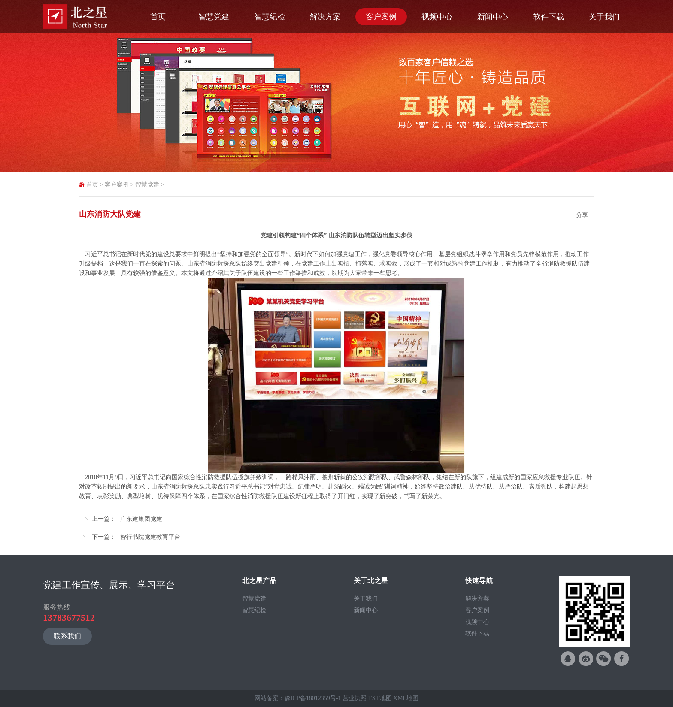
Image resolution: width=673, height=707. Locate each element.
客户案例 (381, 16)
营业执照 (355, 698)
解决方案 (325, 16)
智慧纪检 (269, 16)
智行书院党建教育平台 (150, 537)
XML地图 (405, 698)
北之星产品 (259, 580)
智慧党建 (213, 16)
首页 (158, 16)
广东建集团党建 (141, 519)
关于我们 (604, 16)
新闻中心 (492, 16)
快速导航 (479, 580)
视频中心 (436, 16)
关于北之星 (371, 580)
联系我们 (67, 636)
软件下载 (548, 16)
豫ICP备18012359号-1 (313, 698)
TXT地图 (379, 698)
